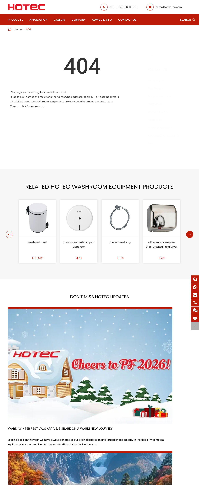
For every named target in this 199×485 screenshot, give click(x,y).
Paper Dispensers (163, 127)
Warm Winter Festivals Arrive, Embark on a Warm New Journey (35, 357)
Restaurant (106, 434)
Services (130, 457)
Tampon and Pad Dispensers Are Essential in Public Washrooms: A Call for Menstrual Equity (162, 358)
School (103, 445)
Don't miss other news (98, 388)
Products (15, 20)
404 (28, 29)
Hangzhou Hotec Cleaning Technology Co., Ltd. (52, 479)
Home (18, 29)
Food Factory (107, 451)
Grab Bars (158, 120)
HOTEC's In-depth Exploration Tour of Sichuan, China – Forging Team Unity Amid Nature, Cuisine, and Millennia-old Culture (99, 358)
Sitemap (117, 479)
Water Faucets (161, 112)
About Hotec (132, 434)
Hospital (81, 451)
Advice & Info (102, 20)
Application (38, 20)
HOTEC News (132, 445)
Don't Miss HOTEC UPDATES (99, 297)
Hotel (102, 440)
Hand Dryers (159, 80)
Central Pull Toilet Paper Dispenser (79, 245)
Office (80, 445)
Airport (80, 434)
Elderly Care (83, 457)
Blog (127, 451)
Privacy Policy (139, 479)
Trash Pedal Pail (37, 242)
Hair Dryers (158, 88)
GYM (79, 440)
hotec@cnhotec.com (168, 7)
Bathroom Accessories (167, 135)
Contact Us (127, 20)
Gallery (59, 20)
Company (79, 20)
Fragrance (158, 104)
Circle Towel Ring (120, 242)
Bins (153, 143)
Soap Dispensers (162, 96)
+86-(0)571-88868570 (123, 7)
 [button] (8, 231)
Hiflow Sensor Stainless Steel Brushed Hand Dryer (161, 245)
